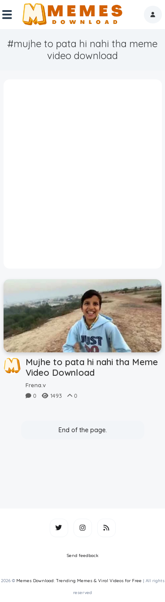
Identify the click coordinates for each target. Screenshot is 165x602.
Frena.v (36, 385)
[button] (153, 14)
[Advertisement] (82, 177)
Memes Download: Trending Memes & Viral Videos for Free (79, 580)
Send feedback (83, 555)
